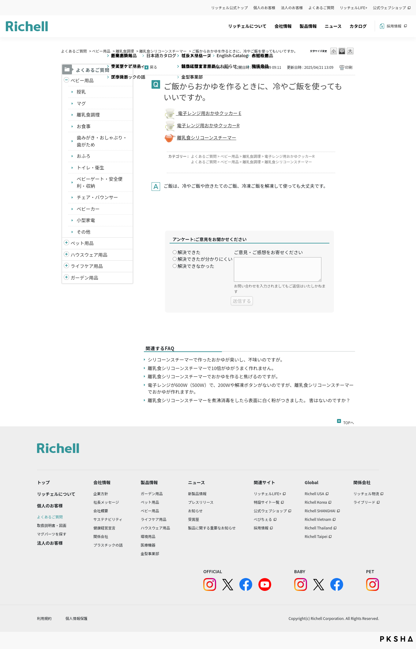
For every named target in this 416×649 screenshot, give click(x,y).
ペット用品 (82, 243)
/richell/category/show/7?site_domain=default (66, 254)
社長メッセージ (106, 502)
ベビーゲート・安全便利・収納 (100, 182)
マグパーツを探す (51, 533)
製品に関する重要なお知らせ (212, 527)
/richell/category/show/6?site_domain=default (66, 266)
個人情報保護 (77, 618)
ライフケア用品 (87, 266)
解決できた (189, 252)
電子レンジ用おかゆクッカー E (209, 113)
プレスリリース (200, 502)
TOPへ (348, 421)
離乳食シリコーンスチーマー (163, 51)
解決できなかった (196, 266)
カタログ (358, 26)
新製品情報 (197, 493)
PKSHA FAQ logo (396, 639)
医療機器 (148, 544)
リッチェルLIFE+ (353, 7)
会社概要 (100, 510)
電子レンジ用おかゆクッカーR (208, 125)
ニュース (333, 26)
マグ (81, 103)
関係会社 (100, 536)
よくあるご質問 (321, 7)
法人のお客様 (292, 7)
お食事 (84, 126)
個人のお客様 (264, 7)
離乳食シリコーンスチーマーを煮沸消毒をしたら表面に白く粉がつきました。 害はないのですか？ (249, 400)
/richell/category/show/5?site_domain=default (66, 80)
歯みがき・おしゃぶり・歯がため (102, 141)
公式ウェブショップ (389, 7)
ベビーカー (88, 209)
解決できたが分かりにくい (205, 259)
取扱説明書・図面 (51, 525)
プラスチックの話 (108, 544)
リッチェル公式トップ (229, 7)
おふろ (84, 156)
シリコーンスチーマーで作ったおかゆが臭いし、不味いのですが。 (216, 359)
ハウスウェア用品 (89, 254)
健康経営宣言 (104, 527)
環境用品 (148, 536)
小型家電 (86, 220)
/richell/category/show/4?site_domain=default (66, 243)
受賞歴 (193, 519)
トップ (43, 482)
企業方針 (100, 493)
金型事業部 (150, 553)
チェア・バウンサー (97, 197)
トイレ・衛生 (90, 167)
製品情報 (308, 26)
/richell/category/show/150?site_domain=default (66, 277)
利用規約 (44, 618)
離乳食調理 (125, 51)
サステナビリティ (107, 519)
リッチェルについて (247, 26)
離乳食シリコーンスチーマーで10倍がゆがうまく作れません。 (212, 368)
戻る (153, 66)
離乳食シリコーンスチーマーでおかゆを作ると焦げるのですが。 (214, 376)
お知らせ (195, 510)
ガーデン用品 (84, 277)
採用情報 (394, 25)
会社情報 (283, 26)
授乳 (81, 91)
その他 (84, 231)
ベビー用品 (101, 51)
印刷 (348, 67)
